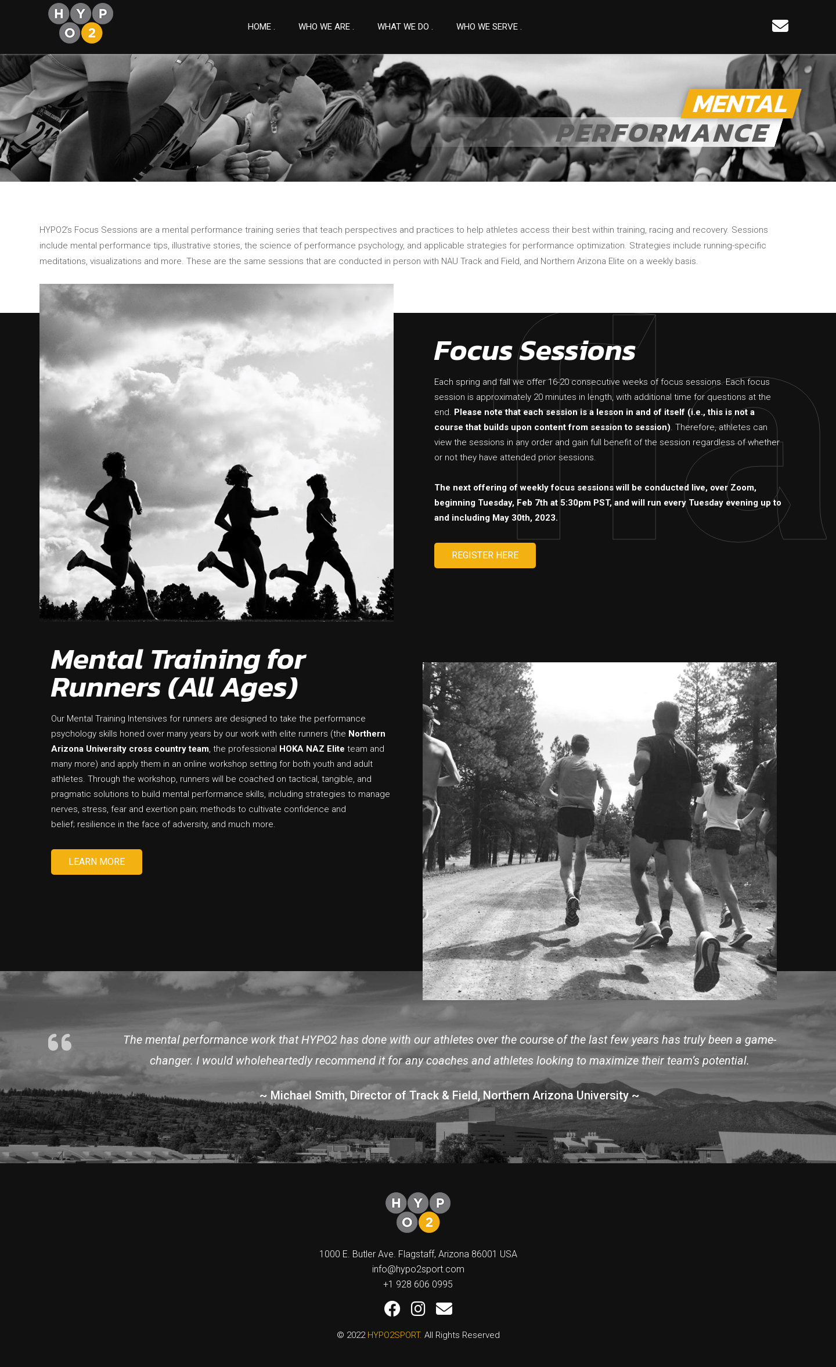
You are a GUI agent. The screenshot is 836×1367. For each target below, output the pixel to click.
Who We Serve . (489, 26)
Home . (261, 26)
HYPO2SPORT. (394, 1335)
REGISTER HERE (485, 555)
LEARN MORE (97, 861)
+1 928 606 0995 (418, 1284)
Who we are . (326, 26)
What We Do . (405, 26)
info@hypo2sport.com (418, 1269)
